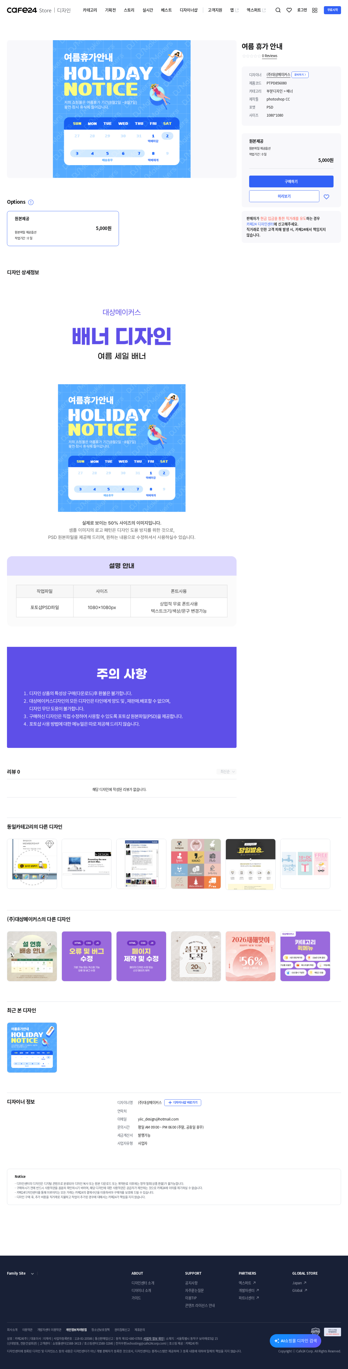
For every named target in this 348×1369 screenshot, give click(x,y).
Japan (297, 1282)
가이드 (136, 1297)
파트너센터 (246, 1297)
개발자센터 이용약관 (49, 1329)
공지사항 (191, 1282)
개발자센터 (246, 1290)
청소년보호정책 (100, 1329)
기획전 (110, 10)
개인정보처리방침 (76, 1329)
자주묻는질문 (194, 1290)
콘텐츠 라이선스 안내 (200, 1305)
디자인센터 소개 (143, 1282)
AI (299, 1341)
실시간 (148, 10)
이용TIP (190, 1297)
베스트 (166, 10)
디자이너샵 (188, 10)
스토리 (129, 10)
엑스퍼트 (256, 10)
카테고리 (90, 10)
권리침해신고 (122, 1329)
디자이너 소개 (141, 1290)
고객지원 (215, 10)
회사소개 (12, 1329)
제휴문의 (139, 1329)
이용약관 (27, 1329)
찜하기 (289, 10)
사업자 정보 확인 (153, 1338)
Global (297, 1290)
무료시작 (332, 10)
